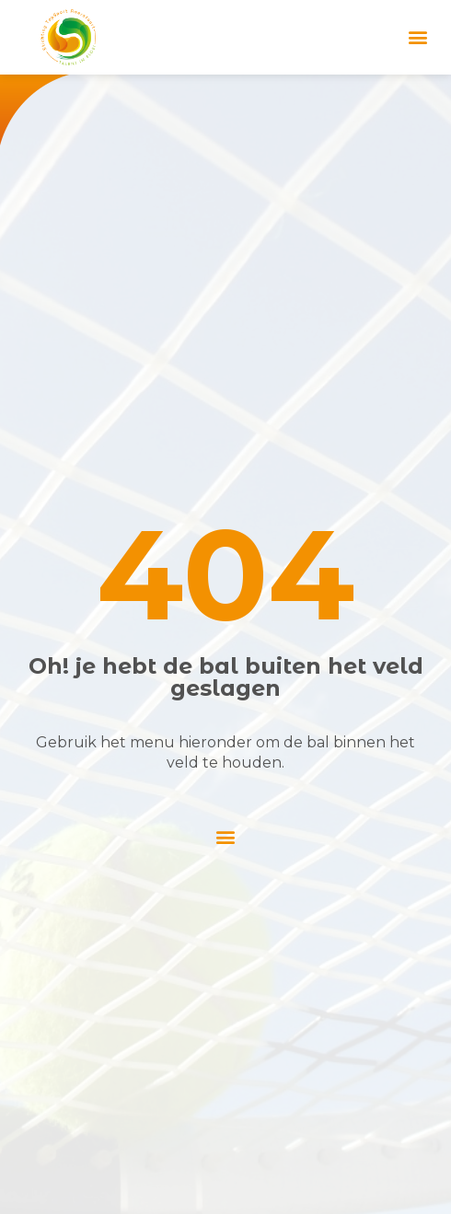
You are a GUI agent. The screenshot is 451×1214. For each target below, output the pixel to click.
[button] (417, 37)
